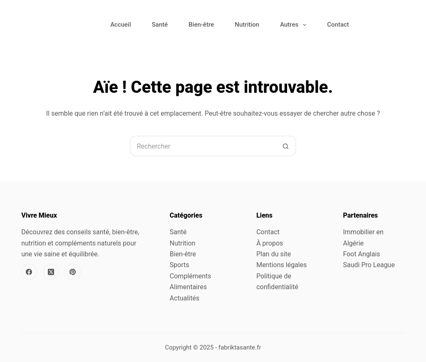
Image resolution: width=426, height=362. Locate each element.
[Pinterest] (73, 272)
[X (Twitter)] (51, 272)
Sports (179, 265)
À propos (269, 243)
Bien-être (201, 24)
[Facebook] (29, 272)
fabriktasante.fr (239, 347)
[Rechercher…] (202, 146)
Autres (295, 25)
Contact (338, 24)
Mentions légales (281, 265)
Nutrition (247, 24)
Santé (160, 24)
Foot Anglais (361, 254)
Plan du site (273, 254)
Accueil (120, 24)
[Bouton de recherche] (285, 146)
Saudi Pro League (368, 265)
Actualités (184, 298)
